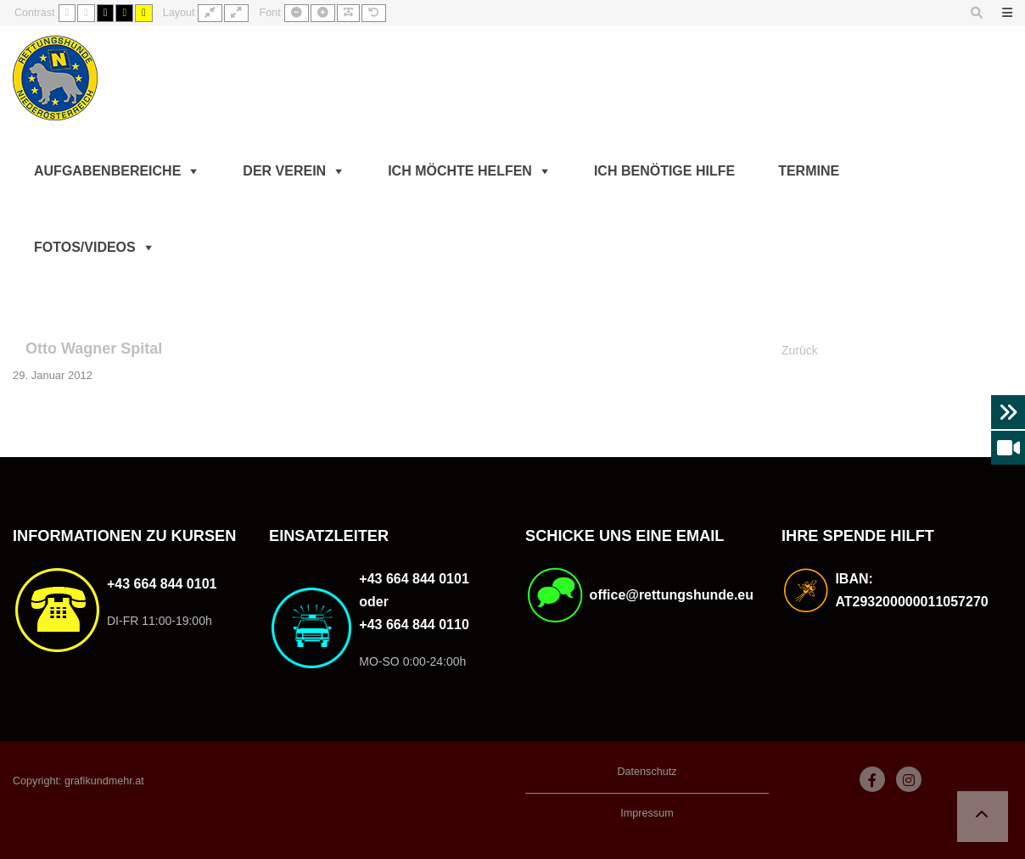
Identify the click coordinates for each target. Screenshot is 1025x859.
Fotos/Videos (85, 247)
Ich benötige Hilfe (664, 171)
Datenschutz (646, 772)
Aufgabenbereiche (107, 171)
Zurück (799, 350)
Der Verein (284, 171)
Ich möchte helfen (460, 171)
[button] (982, 816)
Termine (808, 171)
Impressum (646, 813)
